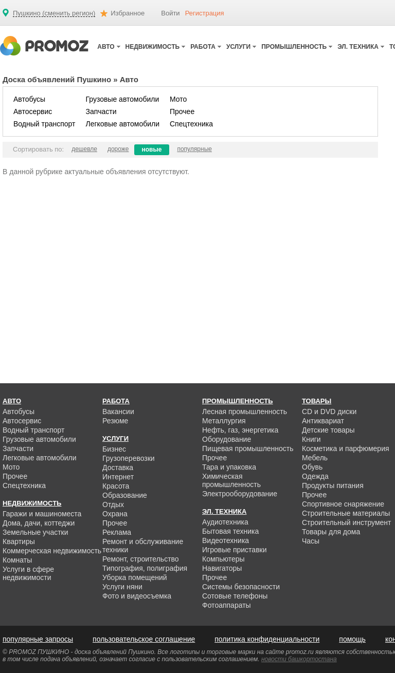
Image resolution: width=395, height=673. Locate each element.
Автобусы (29, 99)
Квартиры (19, 541)
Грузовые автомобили (122, 99)
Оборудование (226, 439)
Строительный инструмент (346, 522)
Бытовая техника (230, 531)
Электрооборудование (239, 494)
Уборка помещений (134, 577)
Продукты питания (333, 485)
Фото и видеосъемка (136, 596)
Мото (178, 99)
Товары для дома (331, 532)
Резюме (115, 421)
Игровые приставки (234, 550)
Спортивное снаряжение (343, 504)
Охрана (115, 514)
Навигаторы (222, 568)
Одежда (315, 476)
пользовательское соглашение (144, 639)
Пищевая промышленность (248, 448)
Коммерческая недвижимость (52, 551)
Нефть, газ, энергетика (240, 430)
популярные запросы (38, 639)
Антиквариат (323, 421)
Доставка (117, 467)
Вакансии (118, 411)
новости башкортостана (299, 659)
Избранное (128, 13)
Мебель (315, 458)
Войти (170, 13)
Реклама (116, 532)
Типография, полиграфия (144, 568)
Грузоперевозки (128, 458)
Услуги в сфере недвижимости (28, 573)
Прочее (182, 111)
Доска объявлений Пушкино (57, 79)
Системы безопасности (241, 587)
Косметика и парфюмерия (345, 448)
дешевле (84, 149)
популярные (194, 149)
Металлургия (224, 421)
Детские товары (328, 430)
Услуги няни (122, 587)
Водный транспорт (44, 124)
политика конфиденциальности (266, 639)
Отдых (113, 504)
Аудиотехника (225, 522)
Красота (115, 486)
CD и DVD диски (329, 411)
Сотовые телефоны (234, 596)
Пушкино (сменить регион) (54, 13)
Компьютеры (223, 559)
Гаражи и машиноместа (42, 514)
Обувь (312, 467)
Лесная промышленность (244, 411)
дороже (118, 149)
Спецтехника (191, 124)
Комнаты (17, 560)
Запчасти (100, 111)
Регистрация (204, 13)
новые (152, 149)
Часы (310, 541)
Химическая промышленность (231, 480)
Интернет (118, 477)
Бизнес (114, 449)
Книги (311, 439)
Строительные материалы (346, 513)
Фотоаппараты (226, 605)
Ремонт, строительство (140, 559)
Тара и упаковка (229, 467)
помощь (352, 639)
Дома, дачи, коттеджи (39, 523)
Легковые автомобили (122, 124)
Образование (124, 495)
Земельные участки (35, 532)
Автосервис (32, 111)
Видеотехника (225, 540)
